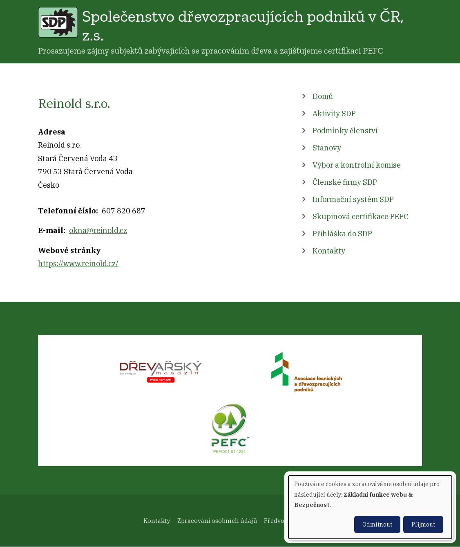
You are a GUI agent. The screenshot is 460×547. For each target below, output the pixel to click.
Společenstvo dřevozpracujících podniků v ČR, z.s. (243, 25)
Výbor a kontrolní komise (357, 165)
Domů (323, 96)
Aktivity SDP (334, 113)
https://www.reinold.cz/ (78, 263)
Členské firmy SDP (345, 182)
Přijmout (423, 524)
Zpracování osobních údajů (217, 521)
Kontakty (329, 251)
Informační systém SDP (353, 199)
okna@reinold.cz (98, 230)
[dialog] (370, 507)
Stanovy (327, 147)
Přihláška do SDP (342, 233)
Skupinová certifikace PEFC (361, 216)
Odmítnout (377, 524)
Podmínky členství (345, 130)
